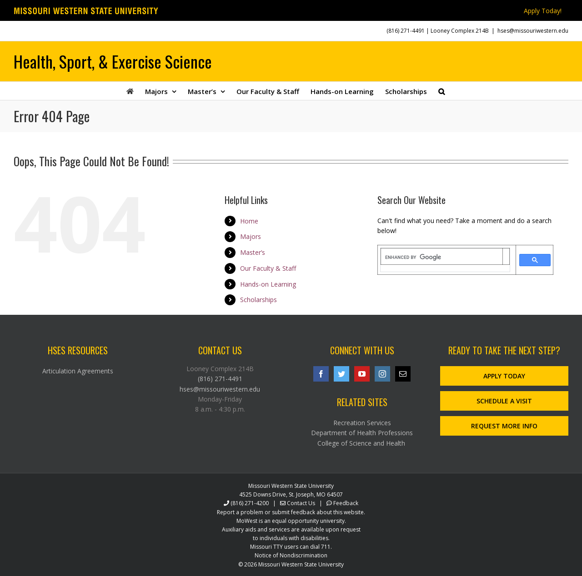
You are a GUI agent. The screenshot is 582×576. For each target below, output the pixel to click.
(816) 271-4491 (405, 31)
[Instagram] (382, 374)
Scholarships (258, 299)
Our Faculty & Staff (268, 268)
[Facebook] (321, 374)
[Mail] (403, 374)
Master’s (252, 252)
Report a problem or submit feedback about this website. (291, 512)
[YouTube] (362, 374)
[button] (441, 91)
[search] (441, 257)
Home (249, 221)
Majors (250, 236)
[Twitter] (341, 374)
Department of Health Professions (362, 432)
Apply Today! (543, 10)
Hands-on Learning (268, 284)
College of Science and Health (362, 443)
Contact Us (301, 503)
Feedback (345, 503)
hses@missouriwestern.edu (532, 31)
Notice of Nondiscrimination (291, 555)
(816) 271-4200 (250, 503)
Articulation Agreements (77, 371)
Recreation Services (362, 422)
